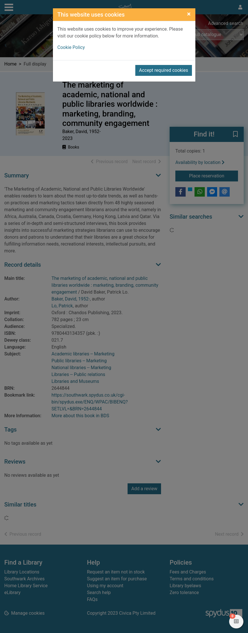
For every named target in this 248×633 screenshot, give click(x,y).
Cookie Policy (71, 47)
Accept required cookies (163, 70)
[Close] (188, 14)
